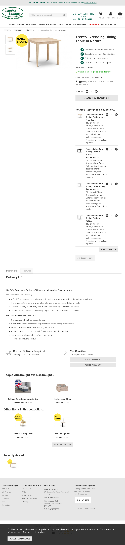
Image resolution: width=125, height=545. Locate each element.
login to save (85, 257)
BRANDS (107, 24)
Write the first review (84, 67)
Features (27, 270)
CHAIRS (18, 24)
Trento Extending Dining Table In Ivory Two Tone (95, 117)
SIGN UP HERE (83, 499)
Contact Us (6, 504)
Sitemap (25, 500)
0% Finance (6, 491)
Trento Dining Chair (23, 433)
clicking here (39, 532)
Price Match (6, 494)
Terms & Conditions (29, 497)
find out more (91, 3)
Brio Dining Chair (62, 433)
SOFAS (10, 24)
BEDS (69, 24)
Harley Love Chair (62, 398)
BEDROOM (51, 24)
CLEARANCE (95, 24)
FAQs (24, 491)
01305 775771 (53, 507)
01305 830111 (85, 19)
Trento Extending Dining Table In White (94, 218)
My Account (26, 487)
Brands (4, 500)
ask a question (93, 359)
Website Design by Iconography (78, 524)
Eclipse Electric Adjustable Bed (23, 398)
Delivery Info (11, 270)
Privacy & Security (28, 494)
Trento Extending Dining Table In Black (94, 152)
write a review (93, 364)
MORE (115, 24)
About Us (5, 487)
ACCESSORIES (80, 24)
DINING (40, 24)
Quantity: (80, 91)
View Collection (62, 443)
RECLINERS (29, 24)
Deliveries (5, 497)
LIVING (61, 24)
